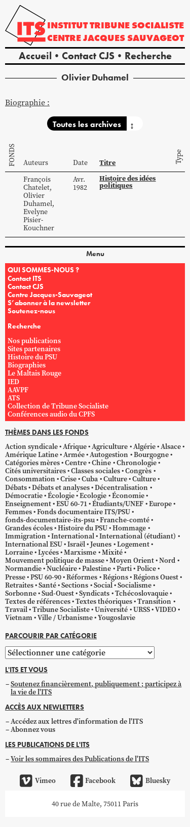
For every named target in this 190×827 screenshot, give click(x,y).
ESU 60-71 (71, 504)
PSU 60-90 (45, 577)
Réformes (81, 577)
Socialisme (134, 585)
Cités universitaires (35, 471)
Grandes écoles (29, 528)
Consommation (30, 479)
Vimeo (37, 781)
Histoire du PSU (32, 357)
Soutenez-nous (31, 310)
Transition (154, 601)
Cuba (90, 479)
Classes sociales (95, 471)
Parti (124, 568)
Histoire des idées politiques (127, 182)
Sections (74, 585)
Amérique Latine (31, 455)
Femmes (18, 512)
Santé (47, 585)
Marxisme (80, 552)
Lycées (48, 552)
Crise (68, 479)
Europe (160, 504)
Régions (115, 577)
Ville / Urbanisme (65, 618)
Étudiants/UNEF (117, 504)
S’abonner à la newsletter (49, 302)
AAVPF (18, 390)
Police (146, 568)
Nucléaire (62, 568)
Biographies (27, 365)
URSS (141, 609)
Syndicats (94, 593)
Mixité (112, 552)
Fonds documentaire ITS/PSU (83, 512)
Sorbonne (20, 593)
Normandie (23, 568)
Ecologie (93, 496)
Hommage (129, 528)
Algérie (144, 446)
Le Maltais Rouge (34, 373)
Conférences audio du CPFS (51, 414)
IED (13, 382)
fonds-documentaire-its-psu (50, 520)
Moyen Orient (131, 560)
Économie (128, 496)
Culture (115, 479)
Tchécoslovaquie (141, 593)
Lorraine (19, 552)
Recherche (148, 55)
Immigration (25, 536)
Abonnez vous (33, 729)
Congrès (138, 471)
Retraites (19, 585)
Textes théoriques (103, 601)
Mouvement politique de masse (54, 560)
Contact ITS (25, 278)
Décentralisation (121, 487)
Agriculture (110, 446)
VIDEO (165, 609)
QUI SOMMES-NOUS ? (43, 269)
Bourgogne (151, 455)
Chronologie (137, 463)
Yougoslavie (116, 618)
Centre (76, 463)
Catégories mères (32, 463)
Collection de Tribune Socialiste (58, 406)
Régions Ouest (155, 577)
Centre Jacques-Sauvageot (50, 294)
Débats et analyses (61, 487)
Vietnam (18, 618)
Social (103, 585)
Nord (167, 560)
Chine (101, 463)
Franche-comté (124, 520)
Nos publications (34, 341)
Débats (16, 487)
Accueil (35, 55)
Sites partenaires (34, 349)
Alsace (171, 446)
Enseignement (28, 504)
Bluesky (150, 781)
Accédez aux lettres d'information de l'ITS (77, 721)
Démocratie (24, 496)
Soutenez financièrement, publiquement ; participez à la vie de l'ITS (96, 688)
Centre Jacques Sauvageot (115, 38)
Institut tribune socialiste (115, 25)
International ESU (33, 544)
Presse (15, 577)
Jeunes (100, 544)
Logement (133, 544)
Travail (16, 609)
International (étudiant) (137, 536)
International (72, 536)
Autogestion (109, 455)
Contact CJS (88, 55)
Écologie (61, 496)
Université (111, 609)
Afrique (75, 446)
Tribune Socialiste (61, 609)
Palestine (96, 568)
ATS (14, 398)
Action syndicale (31, 446)
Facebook (93, 781)
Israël (76, 544)
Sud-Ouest (58, 593)
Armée (74, 455)
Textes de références (37, 601)
